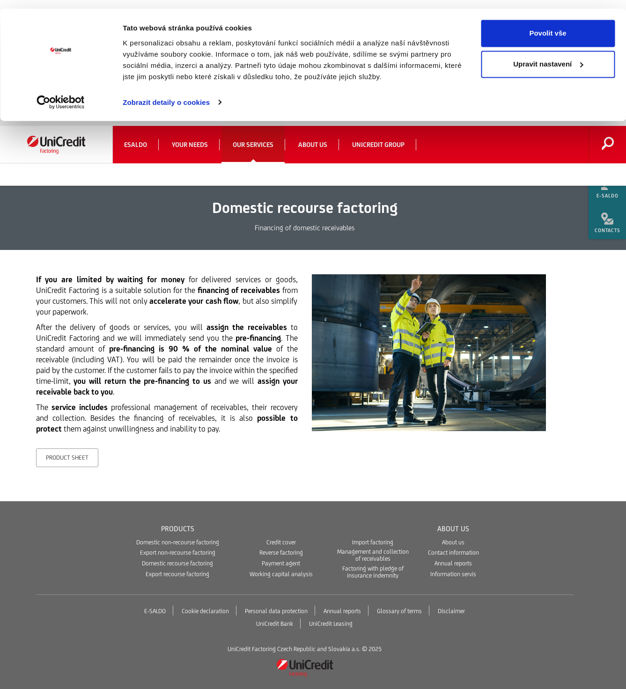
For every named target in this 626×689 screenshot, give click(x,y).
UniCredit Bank (274, 623)
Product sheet (67, 457)
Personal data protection (276, 611)
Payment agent (281, 563)
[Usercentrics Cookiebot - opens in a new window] (61, 94)
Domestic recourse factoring (177, 563)
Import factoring (372, 542)
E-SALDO (155, 611)
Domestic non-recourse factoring (177, 542)
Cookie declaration (205, 611)
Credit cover (281, 542)
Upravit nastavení (548, 55)
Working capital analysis (281, 574)
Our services (253, 144)
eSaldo (135, 144)
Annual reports (453, 563)
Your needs (190, 144)
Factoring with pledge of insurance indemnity (373, 572)
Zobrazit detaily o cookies (166, 93)
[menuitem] (607, 187)
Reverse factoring (281, 552)
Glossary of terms (399, 611)
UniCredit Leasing (331, 623)
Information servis (453, 574)
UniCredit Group (378, 144)
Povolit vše (547, 25)
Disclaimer (451, 611)
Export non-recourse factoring (177, 552)
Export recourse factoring (177, 574)
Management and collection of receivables (373, 555)
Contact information (453, 552)
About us (312, 144)
